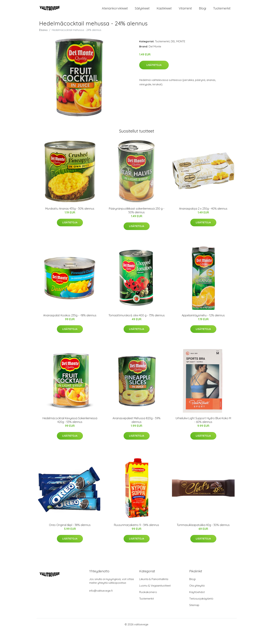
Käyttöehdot (197, 596)
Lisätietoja (154, 69)
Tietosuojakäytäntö (201, 603)
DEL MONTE (178, 46)
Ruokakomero (148, 596)
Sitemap (194, 609)
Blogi (202, 10)
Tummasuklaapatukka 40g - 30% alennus (203, 529)
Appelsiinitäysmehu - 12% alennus (203, 319)
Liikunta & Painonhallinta (153, 583)
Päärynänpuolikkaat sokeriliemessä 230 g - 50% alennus (136, 215)
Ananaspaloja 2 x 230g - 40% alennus (203, 213)
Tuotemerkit (222, 10)
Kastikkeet (164, 10)
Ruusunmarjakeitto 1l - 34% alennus (136, 529)
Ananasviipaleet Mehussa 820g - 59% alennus (136, 424)
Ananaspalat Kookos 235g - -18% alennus (69, 319)
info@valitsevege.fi (101, 595)
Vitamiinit (185, 10)
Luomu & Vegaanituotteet (155, 590)
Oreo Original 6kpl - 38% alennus (70, 529)
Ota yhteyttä (197, 590)
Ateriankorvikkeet (115, 10)
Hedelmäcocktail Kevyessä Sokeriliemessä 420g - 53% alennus (69, 424)
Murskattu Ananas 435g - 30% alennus (69, 213)
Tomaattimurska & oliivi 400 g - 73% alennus (136, 319)
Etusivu (43, 34)
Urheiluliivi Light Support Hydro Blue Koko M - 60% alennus (203, 424)
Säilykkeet (142, 10)
